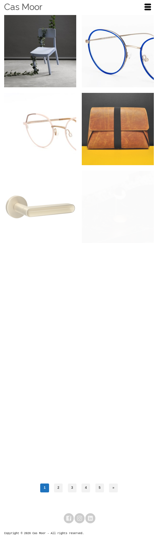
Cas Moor (23, 7)
